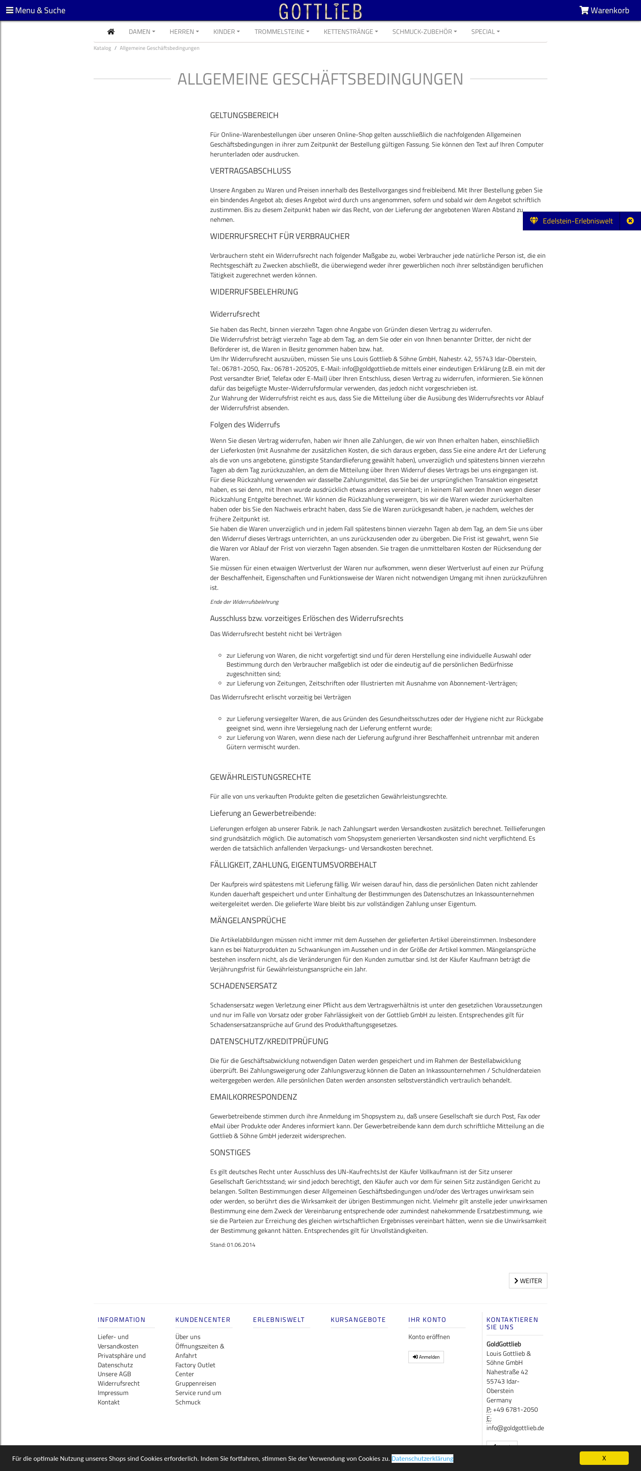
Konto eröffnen (429, 1337)
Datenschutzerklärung (422, 1459)
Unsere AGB (114, 1374)
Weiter (528, 1281)
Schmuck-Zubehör (422, 31)
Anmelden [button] (426, 1357)
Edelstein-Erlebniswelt (571, 220)
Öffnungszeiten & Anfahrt (199, 1350)
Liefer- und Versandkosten (118, 1341)
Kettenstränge (348, 31)
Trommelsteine (280, 31)
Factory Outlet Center (195, 1369)
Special (483, 31)
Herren (182, 31)
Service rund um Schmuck (198, 1397)
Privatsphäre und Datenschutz (122, 1360)
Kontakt (109, 1402)
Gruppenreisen (195, 1383)
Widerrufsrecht (119, 1383)
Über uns (187, 1337)
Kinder (224, 31)
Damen (139, 31)
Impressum (113, 1392)
